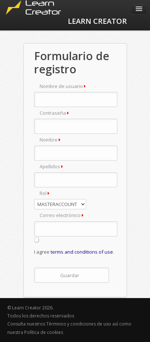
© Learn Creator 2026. (30, 308)
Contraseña (54, 113)
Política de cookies (43, 332)
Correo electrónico (62, 215)
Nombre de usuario (63, 86)
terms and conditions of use (82, 252)
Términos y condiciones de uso (79, 324)
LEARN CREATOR (97, 21)
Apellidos (51, 166)
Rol (45, 193)
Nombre (50, 139)
